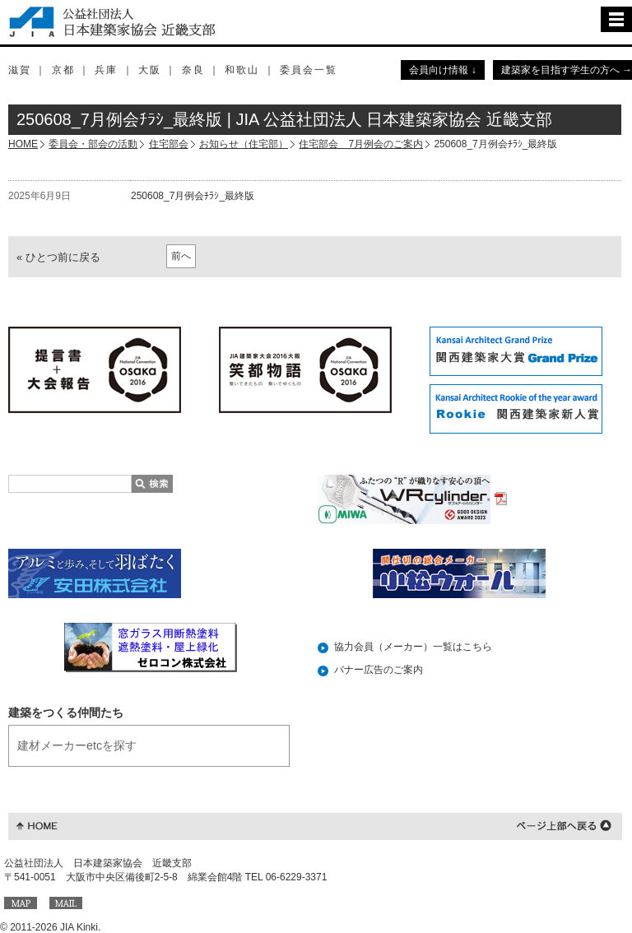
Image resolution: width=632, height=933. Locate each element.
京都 (63, 70)
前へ (181, 256)
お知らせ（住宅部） (243, 144)
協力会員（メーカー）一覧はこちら (413, 646)
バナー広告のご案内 (378, 669)
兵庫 (106, 70)
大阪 (149, 70)
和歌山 (242, 70)
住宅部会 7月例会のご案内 (361, 144)
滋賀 (19, 70)
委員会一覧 (308, 70)
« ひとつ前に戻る (58, 257)
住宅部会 (168, 144)
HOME (23, 144)
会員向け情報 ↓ (442, 70)
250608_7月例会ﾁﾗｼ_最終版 (192, 196)
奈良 (193, 70)
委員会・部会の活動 (93, 144)
